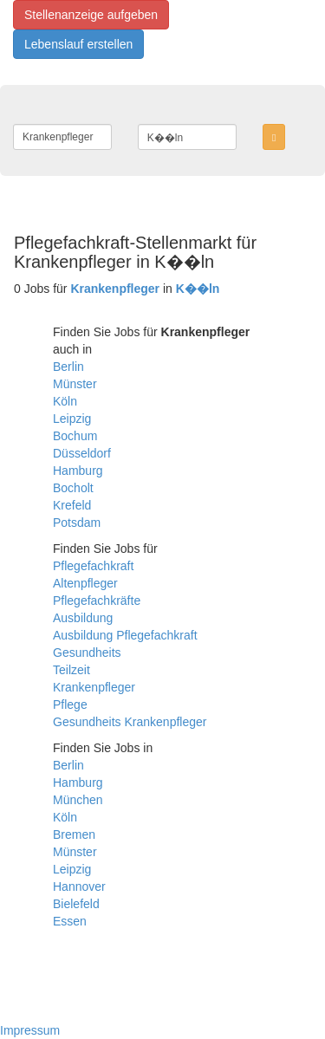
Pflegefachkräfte (96, 600)
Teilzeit (71, 670)
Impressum (30, 1030)
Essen (70, 921)
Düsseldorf (82, 453)
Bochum (75, 436)
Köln (65, 401)
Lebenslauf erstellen (78, 44)
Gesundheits (87, 652)
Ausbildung (83, 618)
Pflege (70, 704)
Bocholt (73, 488)
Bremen (74, 834)
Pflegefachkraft (93, 566)
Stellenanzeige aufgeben (91, 15)
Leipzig (72, 418)
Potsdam (77, 522)
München (78, 800)
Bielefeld (76, 904)
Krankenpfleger (94, 687)
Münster (75, 384)
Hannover (79, 886)
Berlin (68, 366)
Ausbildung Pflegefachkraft (125, 635)
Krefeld (72, 505)
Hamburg (78, 470)
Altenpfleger (85, 583)
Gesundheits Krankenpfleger (129, 722)
